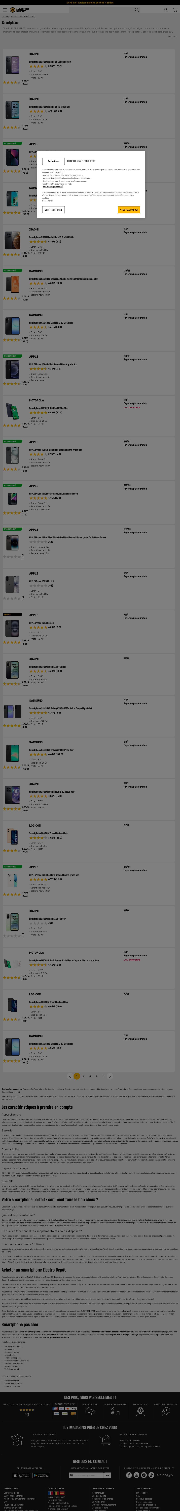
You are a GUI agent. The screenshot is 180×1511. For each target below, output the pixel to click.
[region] (91, 184)
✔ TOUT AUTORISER (128, 210)
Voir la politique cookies (52, 187)
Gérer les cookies (53, 210)
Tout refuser (53, 161)
